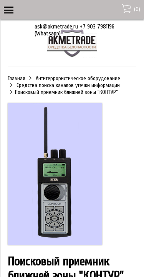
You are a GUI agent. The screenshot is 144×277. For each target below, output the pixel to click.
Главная (16, 78)
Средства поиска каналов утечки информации (68, 85)
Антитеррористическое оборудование (78, 78)
